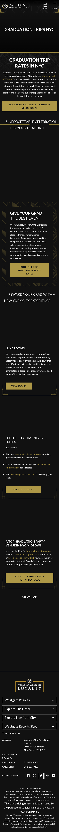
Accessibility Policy (14, 794)
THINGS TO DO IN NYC (23, 489)
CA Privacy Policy (44, 791)
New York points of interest (28, 454)
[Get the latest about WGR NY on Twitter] (40, 776)
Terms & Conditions (33, 794)
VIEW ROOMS (18, 386)
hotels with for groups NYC (27, 554)
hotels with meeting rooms (39, 551)
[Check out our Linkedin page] (53, 776)
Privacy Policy (30, 791)
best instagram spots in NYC (23, 474)
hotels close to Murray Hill (21, 557)
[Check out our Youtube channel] (47, 776)
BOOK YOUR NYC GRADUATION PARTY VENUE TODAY (29, 106)
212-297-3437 (31, 766)
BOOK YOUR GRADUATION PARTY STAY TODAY (29, 578)
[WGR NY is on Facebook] (28, 776)
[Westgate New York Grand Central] (16, 9)
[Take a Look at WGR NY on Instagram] (34, 776)
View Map (29, 596)
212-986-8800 (31, 762)
